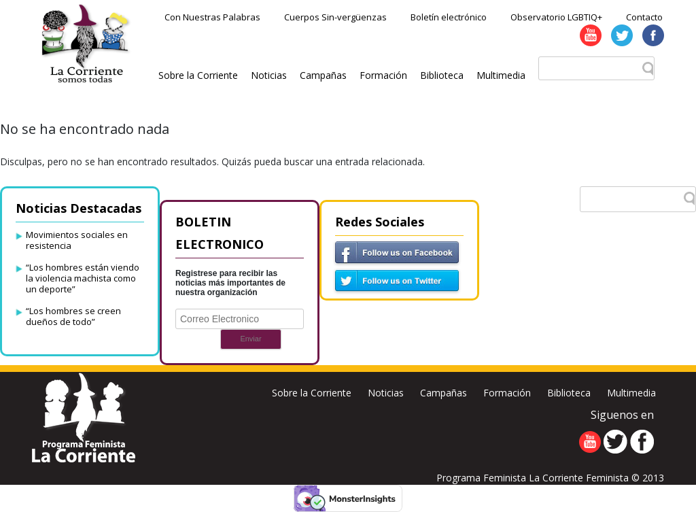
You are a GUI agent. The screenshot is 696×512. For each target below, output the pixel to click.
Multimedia (500, 75)
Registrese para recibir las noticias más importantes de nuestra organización (230, 283)
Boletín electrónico (449, 17)
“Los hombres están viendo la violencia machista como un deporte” (82, 278)
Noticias (269, 75)
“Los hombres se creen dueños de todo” (73, 316)
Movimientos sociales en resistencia (77, 240)
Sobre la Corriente (198, 75)
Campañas (323, 75)
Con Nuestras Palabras (212, 17)
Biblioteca (442, 75)
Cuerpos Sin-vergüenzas (335, 17)
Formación (383, 75)
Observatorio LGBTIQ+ (556, 17)
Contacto (644, 17)
